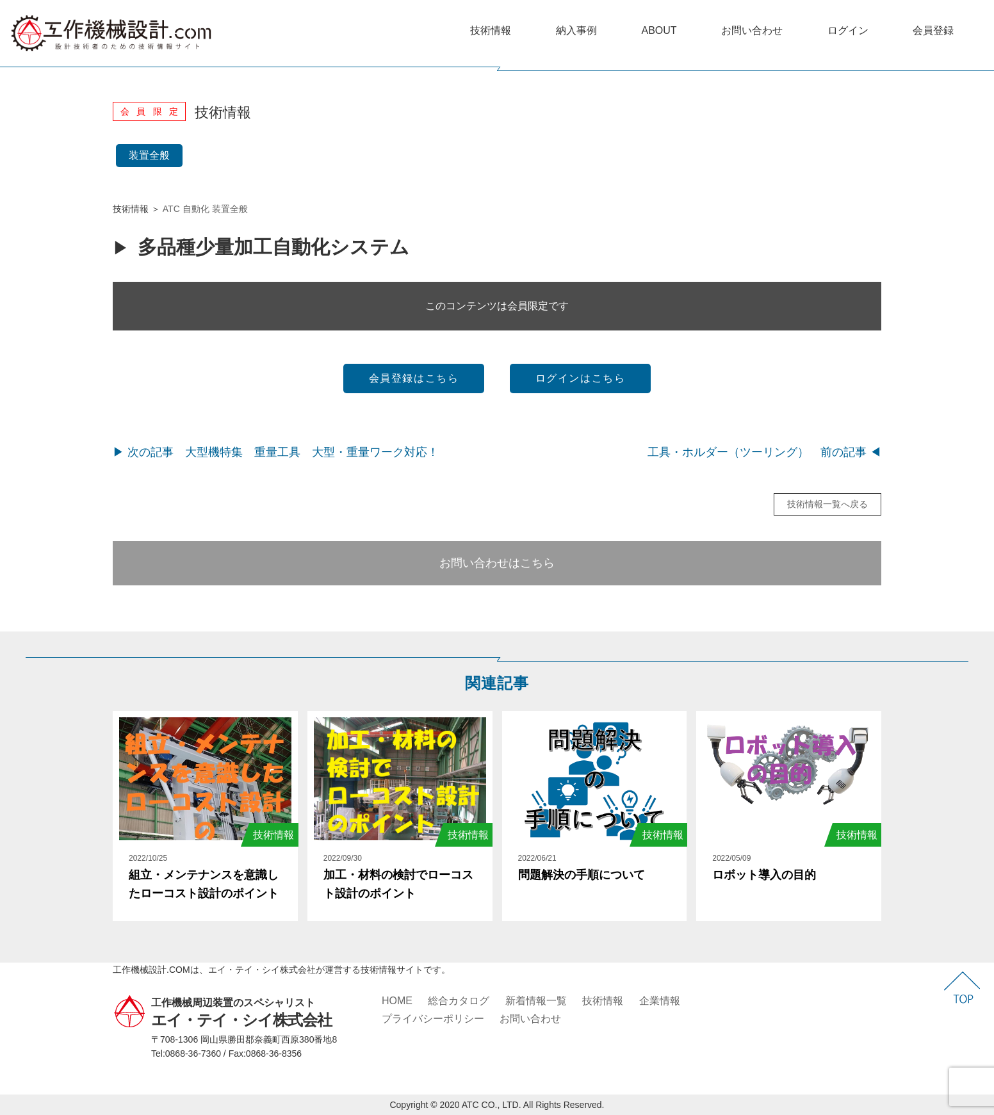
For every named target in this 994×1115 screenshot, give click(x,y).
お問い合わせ (752, 30)
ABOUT (658, 30)
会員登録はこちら (414, 378)
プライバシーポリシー (433, 1018)
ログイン (847, 30)
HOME (397, 1000)
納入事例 (576, 30)
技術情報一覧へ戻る (827, 504)
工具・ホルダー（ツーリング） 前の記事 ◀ (764, 452)
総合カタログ (458, 1000)
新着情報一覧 (536, 1000)
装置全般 (149, 155)
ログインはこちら (580, 378)
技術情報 (490, 30)
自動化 (196, 209)
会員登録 (933, 30)
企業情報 (659, 1000)
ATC (171, 209)
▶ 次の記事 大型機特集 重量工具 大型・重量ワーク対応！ (276, 452)
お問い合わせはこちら (497, 563)
